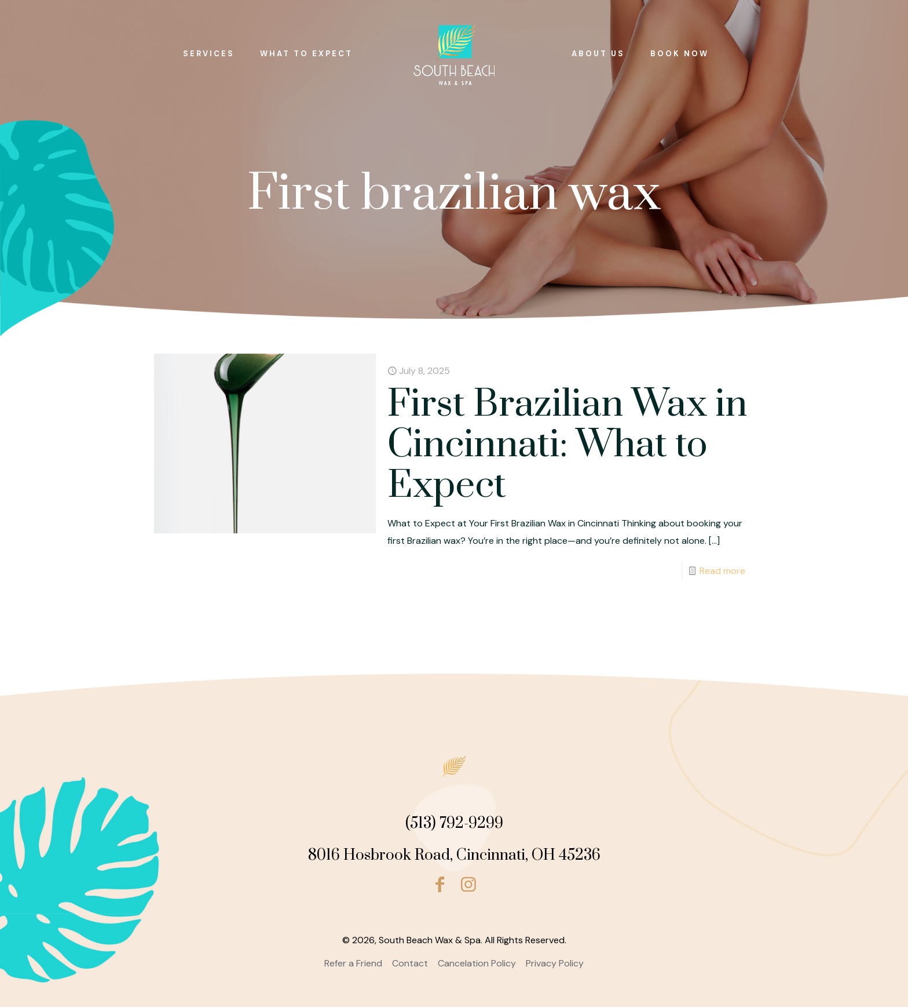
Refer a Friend (353, 963)
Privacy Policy (555, 963)
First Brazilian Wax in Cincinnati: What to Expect (567, 445)
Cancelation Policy (477, 963)
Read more (722, 571)
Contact (410, 963)
